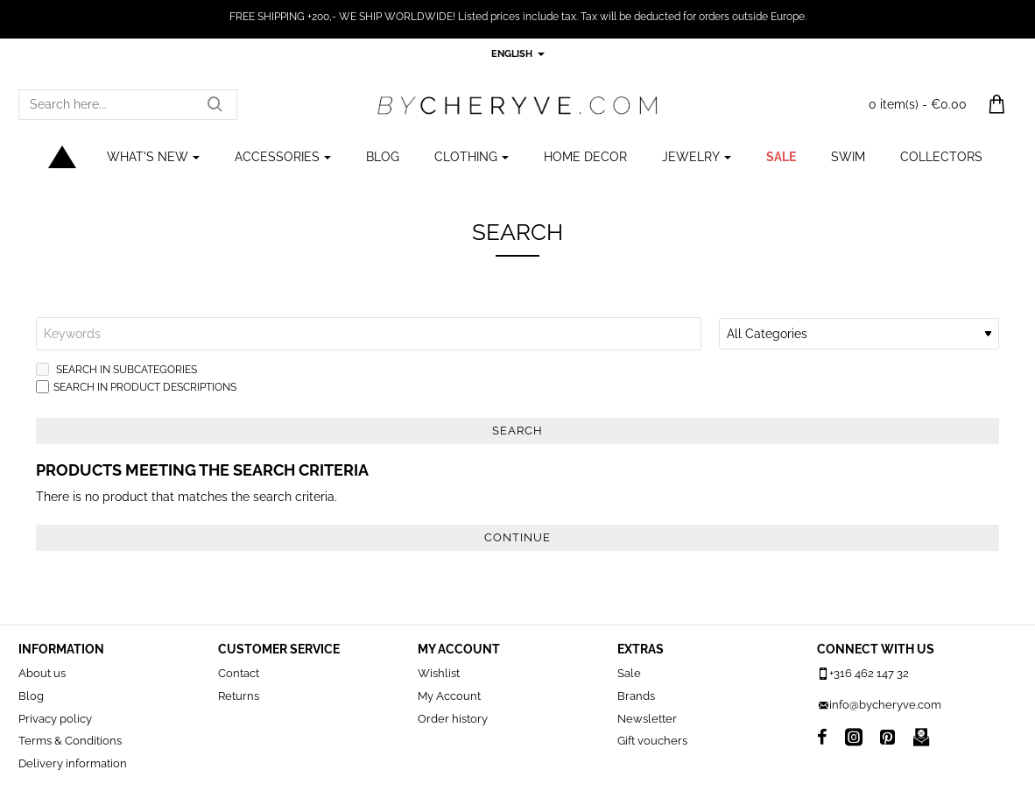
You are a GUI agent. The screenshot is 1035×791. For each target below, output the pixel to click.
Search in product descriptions (136, 386)
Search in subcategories (116, 369)
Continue (517, 537)
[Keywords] (368, 333)
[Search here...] (214, 104)
